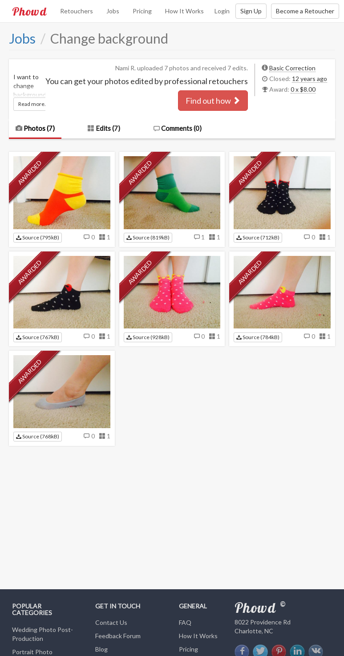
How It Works (184, 11)
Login (222, 11)
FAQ (185, 622)
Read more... (33, 104)
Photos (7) (35, 128)
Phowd (29, 11)
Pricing (142, 11)
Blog (101, 649)
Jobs (112, 11)
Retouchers (76, 11)
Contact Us (111, 622)
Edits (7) (104, 128)
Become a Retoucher (305, 11)
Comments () (177, 128)
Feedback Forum (118, 636)
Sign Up (251, 11)
